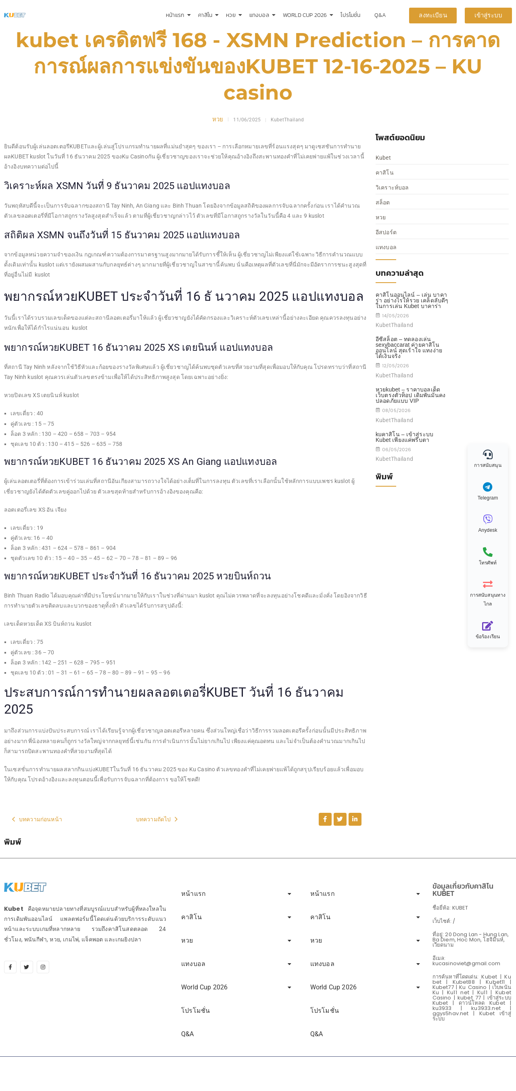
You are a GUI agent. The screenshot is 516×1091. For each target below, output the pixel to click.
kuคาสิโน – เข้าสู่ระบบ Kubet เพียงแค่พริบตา (404, 437)
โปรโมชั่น (350, 15)
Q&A (380, 15)
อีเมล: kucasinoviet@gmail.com (466, 960)
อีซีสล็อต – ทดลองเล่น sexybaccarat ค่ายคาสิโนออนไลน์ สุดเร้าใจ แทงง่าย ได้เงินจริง (409, 347)
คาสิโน (206, 15)
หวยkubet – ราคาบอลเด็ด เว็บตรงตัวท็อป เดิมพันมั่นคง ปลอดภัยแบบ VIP (410, 395)
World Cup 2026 (306, 15)
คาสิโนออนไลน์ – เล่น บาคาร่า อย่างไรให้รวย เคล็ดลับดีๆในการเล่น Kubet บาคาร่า (412, 300)
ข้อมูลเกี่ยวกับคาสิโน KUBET (462, 890)
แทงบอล (260, 15)
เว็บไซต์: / (443, 921)
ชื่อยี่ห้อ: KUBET (450, 908)
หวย (232, 15)
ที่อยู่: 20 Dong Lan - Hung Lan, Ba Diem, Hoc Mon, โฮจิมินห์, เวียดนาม (470, 940)
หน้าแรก (176, 15)
